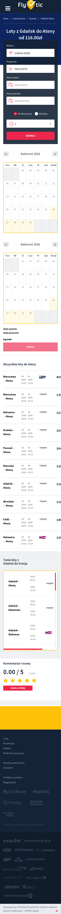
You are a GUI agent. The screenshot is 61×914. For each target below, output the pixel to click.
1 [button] (15, 123)
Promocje (8, 743)
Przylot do (12, 61)
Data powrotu (13, 93)
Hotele (7, 748)
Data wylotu (13, 77)
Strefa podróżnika (14, 763)
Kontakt (8, 767)
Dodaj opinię (18, 688)
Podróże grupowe (13, 753)
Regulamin (9, 782)
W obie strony (23, 114)
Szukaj (30, 135)
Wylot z (10, 45)
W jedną (41, 114)
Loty (5, 738)
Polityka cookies (12, 777)
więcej (35, 910)
